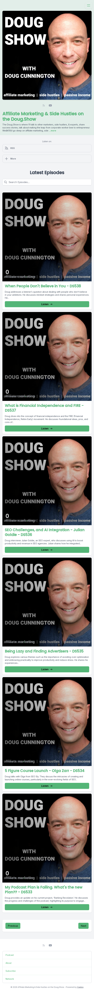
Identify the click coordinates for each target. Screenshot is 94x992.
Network (10, 979)
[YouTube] (50, 105)
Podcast (10, 955)
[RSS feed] (43, 105)
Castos (80, 987)
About (8, 963)
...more (52, 130)
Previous (13, 925)
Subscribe (11, 971)
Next (83, 925)
